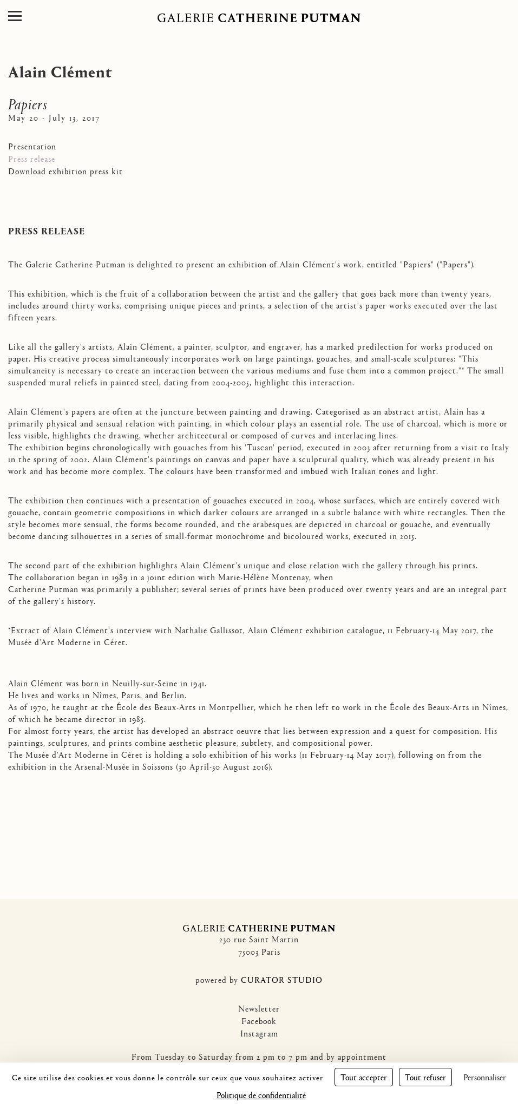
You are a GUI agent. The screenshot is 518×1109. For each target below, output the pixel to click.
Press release (31, 158)
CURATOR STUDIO (282, 979)
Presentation (32, 146)
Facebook (259, 1020)
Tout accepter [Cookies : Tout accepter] (363, 1077)
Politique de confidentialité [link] (261, 1094)
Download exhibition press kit (65, 171)
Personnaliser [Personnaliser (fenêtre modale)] (484, 1077)
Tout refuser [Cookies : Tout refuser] (425, 1077)
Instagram (259, 1033)
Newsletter (259, 1008)
